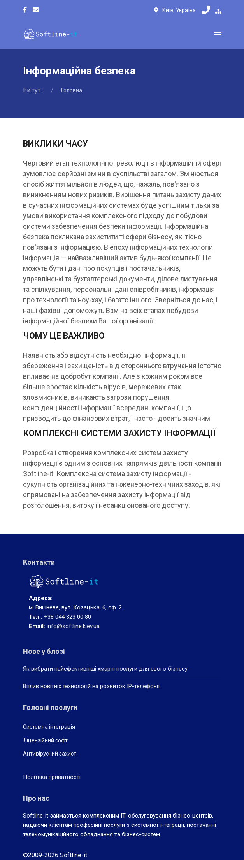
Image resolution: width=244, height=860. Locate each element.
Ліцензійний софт (45, 740)
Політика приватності (52, 777)
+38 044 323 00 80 (67, 616)
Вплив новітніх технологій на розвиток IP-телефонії (91, 686)
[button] (217, 35)
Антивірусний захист (49, 754)
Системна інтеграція (49, 727)
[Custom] (36, 10)
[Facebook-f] (25, 10)
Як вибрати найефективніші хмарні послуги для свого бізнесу (105, 668)
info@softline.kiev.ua (73, 626)
